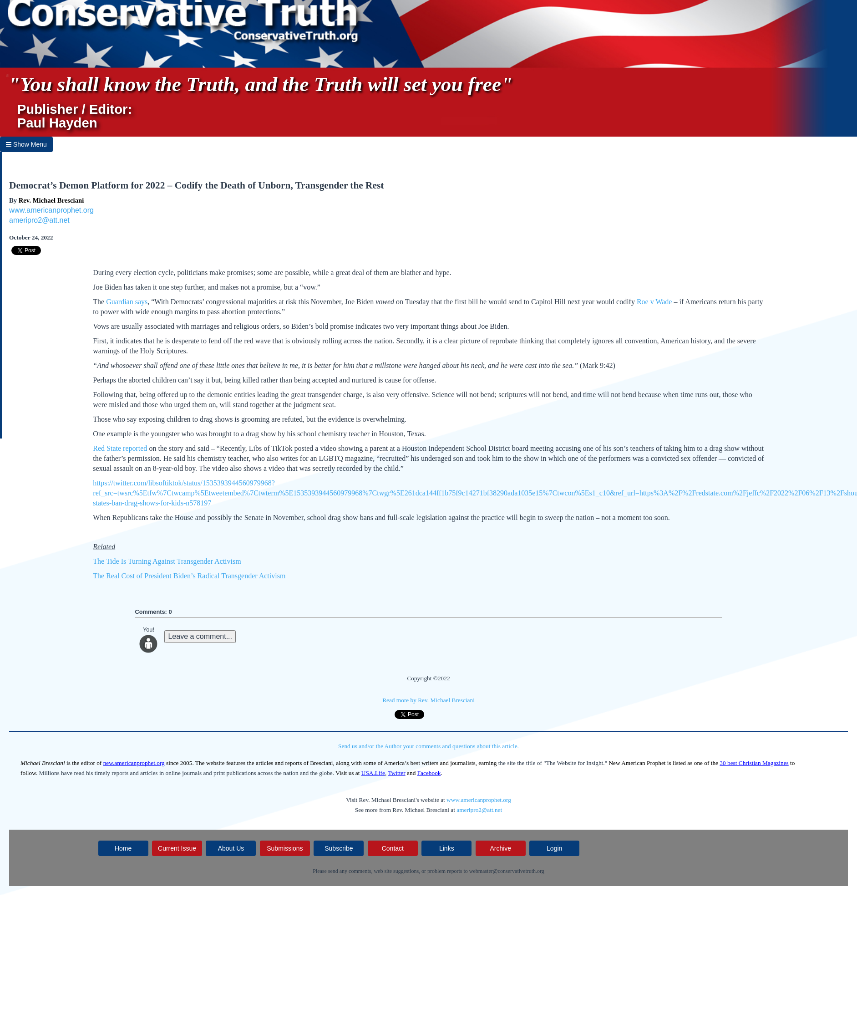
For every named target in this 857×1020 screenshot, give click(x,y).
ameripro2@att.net (39, 220)
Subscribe (339, 848)
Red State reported (120, 448)
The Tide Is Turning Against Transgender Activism (167, 561)
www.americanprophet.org (51, 210)
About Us (231, 848)
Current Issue (177, 848)
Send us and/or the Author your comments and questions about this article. (428, 746)
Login (554, 848)
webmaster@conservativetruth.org (506, 871)
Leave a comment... (200, 636)
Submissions (285, 848)
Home (123, 848)
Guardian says (126, 302)
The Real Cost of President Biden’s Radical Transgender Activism (189, 576)
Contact (393, 848)
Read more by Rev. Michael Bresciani (428, 700)
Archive (500, 848)
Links (446, 848)
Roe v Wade (654, 302)
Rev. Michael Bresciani (51, 200)
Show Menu (26, 144)
